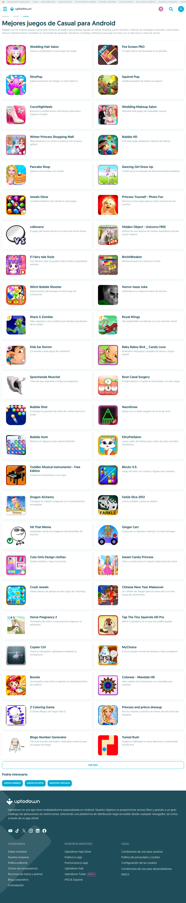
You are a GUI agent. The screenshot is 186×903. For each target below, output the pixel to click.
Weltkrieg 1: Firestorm (107, 2)
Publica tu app (73, 857)
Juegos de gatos (35, 783)
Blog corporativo (18, 879)
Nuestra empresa (18, 857)
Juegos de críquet (126, 2)
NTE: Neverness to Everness (85, 2)
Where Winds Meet (48, 2)
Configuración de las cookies (139, 863)
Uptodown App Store (78, 851)
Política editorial (17, 863)
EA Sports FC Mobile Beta (167, 2)
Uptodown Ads (74, 868)
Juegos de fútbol (65, 2)
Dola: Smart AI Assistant (146, 2)
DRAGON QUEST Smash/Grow (18, 2)
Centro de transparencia (22, 868)
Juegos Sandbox (12, 783)
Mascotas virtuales (60, 783)
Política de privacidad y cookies (140, 857)
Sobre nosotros (17, 851)
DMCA (125, 874)
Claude (35, 2)
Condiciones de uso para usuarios (142, 851)
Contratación (16, 885)
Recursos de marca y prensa (25, 874)
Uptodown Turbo (80, 874)
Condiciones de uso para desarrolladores (146, 869)
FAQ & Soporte (74, 879)
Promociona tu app (76, 863)
